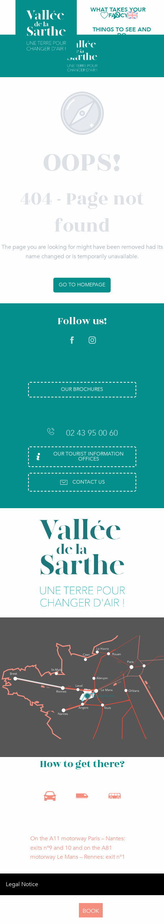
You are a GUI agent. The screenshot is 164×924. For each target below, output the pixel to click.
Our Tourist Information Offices (79, 456)
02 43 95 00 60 (82, 433)
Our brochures (82, 389)
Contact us (82, 482)
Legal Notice (22, 884)
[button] (117, 15)
